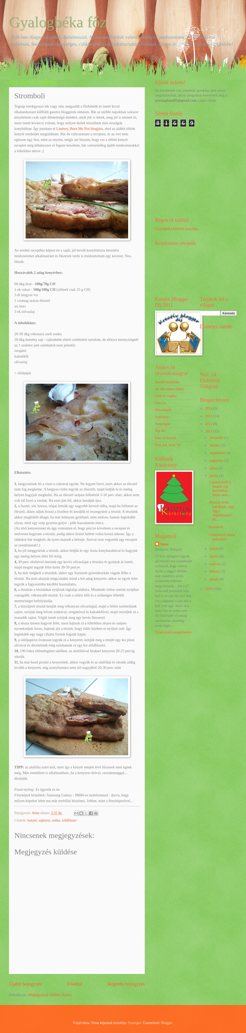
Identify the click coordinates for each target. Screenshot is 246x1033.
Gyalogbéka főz (58, 22)
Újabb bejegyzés (25, 984)
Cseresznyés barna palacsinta (222, 537)
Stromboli (216, 527)
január (214, 579)
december (217, 438)
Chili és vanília (166, 396)
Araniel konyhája (167, 382)
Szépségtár (162, 424)
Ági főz (160, 431)
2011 (209, 431)
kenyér (32, 820)
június (214, 476)
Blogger (166, 1023)
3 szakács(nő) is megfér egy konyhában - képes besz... (220, 488)
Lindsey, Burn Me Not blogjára (79, 129)
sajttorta (44, 820)
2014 (209, 408)
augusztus (217, 460)
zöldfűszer (69, 820)
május (214, 549)
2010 (209, 589)
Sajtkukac (162, 417)
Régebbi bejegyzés (126, 984)
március (216, 564)
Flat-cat (160, 403)
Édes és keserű (165, 438)
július (214, 468)
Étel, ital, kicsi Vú (168, 445)
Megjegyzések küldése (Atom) (49, 995)
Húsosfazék (163, 410)
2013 (209, 416)
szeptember (218, 453)
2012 (209, 424)
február (215, 571)
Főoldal (74, 984)
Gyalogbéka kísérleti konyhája (176, 229)
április (214, 556)
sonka (56, 820)
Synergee (134, 1023)
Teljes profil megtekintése (173, 632)
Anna (164, 544)
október (215, 445)
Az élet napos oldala (169, 389)
